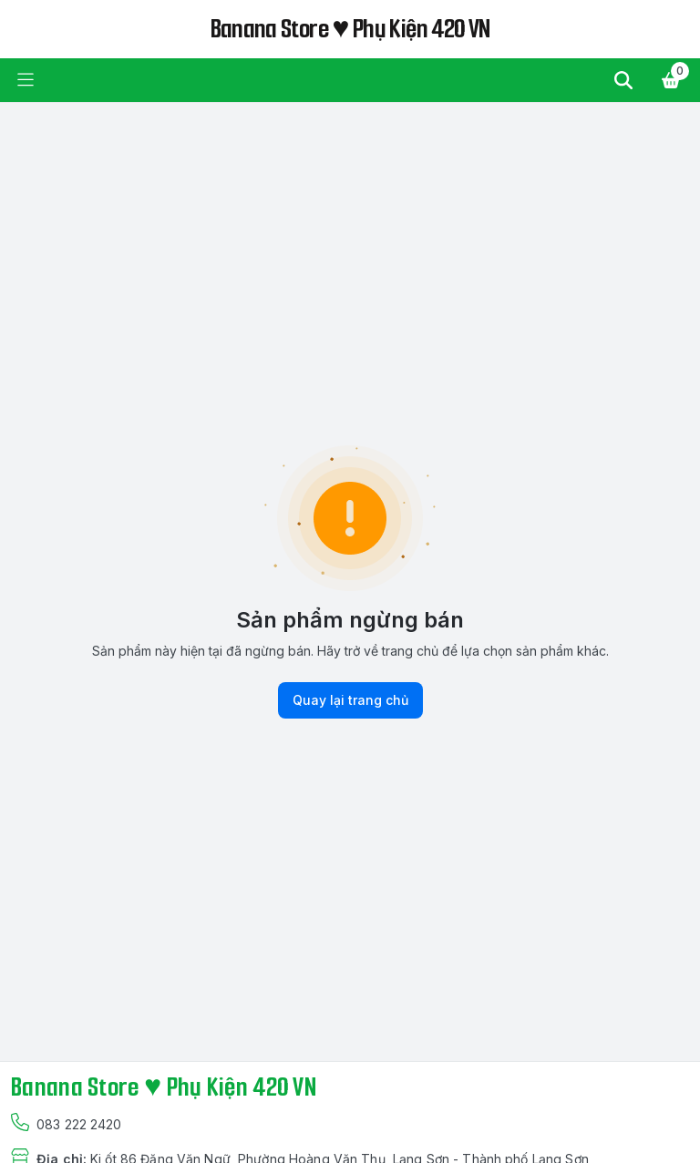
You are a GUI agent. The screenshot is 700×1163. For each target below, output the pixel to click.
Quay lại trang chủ (350, 700)
